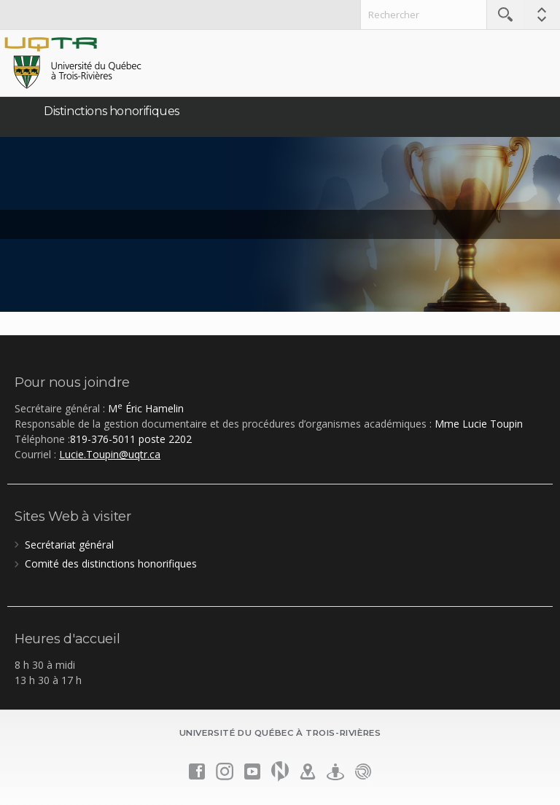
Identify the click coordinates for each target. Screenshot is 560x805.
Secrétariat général (69, 544)
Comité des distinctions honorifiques (111, 563)
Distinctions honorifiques (111, 111)
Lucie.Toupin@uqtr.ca (109, 454)
